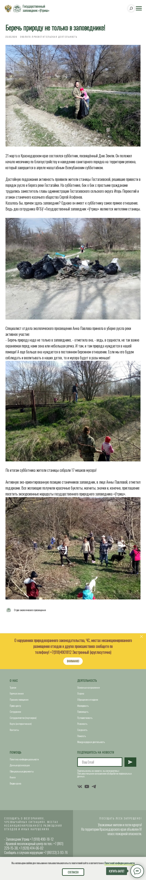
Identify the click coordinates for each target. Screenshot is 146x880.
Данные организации (20, 765)
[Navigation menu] (139, 8)
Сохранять (82, 730)
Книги (13, 777)
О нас (14, 680)
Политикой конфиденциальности (119, 863)
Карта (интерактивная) (21, 723)
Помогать (81, 736)
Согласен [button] (73, 872)
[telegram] (93, 786)
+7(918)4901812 (61, 652)
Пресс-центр (15, 705)
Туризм (13, 687)
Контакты (14, 730)
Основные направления (88, 687)
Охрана (80, 693)
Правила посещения (19, 699)
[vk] (79, 786)
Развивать (82, 723)
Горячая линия (17, 693)
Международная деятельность (91, 742)
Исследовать (83, 705)
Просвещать (82, 711)
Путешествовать (84, 717)
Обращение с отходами (87, 699)
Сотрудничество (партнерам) (23, 717)
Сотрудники (15, 711)
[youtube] (86, 786)
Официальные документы (22, 771)
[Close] (141, 636)
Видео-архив (15, 783)
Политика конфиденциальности (24, 759)
